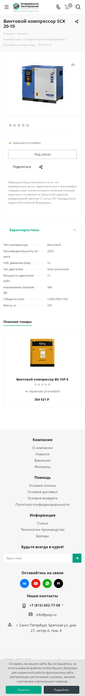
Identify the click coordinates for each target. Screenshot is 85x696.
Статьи (42, 523)
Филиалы (43, 466)
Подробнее (61, 690)
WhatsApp (47, 583)
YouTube (35, 583)
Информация (42, 515)
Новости (43, 454)
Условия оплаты (42, 485)
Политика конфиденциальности (42, 504)
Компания (42, 439)
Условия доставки (43, 491)
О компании (42, 447)
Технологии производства (42, 529)
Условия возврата (42, 498)
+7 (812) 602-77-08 (44, 605)
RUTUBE (58, 583)
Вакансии (42, 460)
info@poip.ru (46, 614)
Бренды (42, 536)
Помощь (42, 477)
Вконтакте (24, 583)
